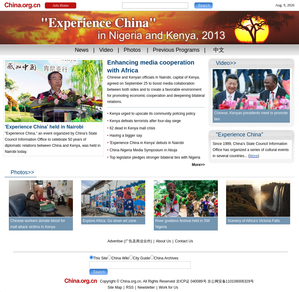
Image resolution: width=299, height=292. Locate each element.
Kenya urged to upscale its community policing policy (152, 113)
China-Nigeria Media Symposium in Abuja (143, 150)
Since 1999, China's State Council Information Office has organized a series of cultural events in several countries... (251, 150)
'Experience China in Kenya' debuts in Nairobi (147, 143)
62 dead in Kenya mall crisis (132, 128)
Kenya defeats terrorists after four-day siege (145, 121)
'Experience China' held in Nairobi (54, 124)
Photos (132, 50)
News (81, 50)
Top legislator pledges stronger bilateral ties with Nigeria (155, 157)
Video (106, 50)
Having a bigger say (126, 135)
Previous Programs (176, 50)
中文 (218, 50)
